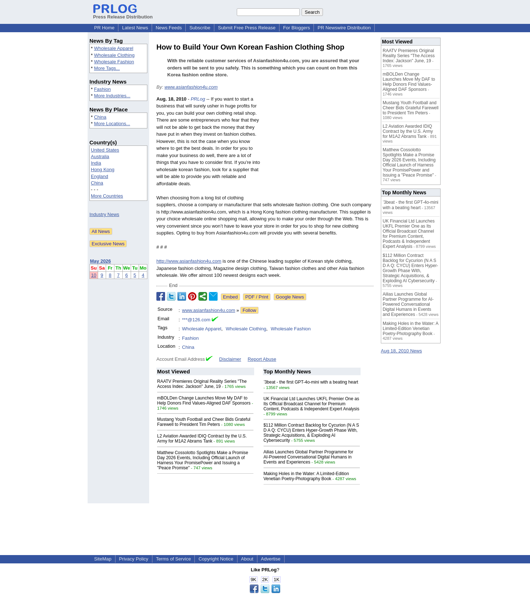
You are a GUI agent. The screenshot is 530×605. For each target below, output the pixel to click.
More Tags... (107, 68)
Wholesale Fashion (114, 61)
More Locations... (112, 123)
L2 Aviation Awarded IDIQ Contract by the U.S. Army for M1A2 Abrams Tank (202, 438)
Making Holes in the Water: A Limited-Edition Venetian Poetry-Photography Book (306, 476)
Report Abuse (262, 359)
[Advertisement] (319, 148)
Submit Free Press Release (246, 27)
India (96, 163)
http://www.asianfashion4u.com (188, 261)
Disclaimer (230, 359)
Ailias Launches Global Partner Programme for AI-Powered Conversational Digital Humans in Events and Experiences (308, 457)
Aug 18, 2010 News (401, 351)
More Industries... (112, 95)
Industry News (104, 214)
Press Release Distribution (123, 14)
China (100, 117)
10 (93, 275)
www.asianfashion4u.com (191, 87)
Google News (290, 297)
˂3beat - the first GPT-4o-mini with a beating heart (311, 382)
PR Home (104, 27)
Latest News (135, 27)
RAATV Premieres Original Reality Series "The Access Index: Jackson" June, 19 (202, 384)
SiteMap (103, 559)
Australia (100, 156)
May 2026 (100, 261)
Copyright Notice (215, 559)
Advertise (271, 559)
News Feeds (169, 27)
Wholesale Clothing (114, 55)
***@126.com (196, 319)
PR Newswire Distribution (344, 27)
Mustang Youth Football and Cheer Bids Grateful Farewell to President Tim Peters (204, 422)
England (99, 176)
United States (105, 150)
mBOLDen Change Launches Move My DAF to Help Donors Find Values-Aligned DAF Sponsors (204, 400)
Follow (249, 310)
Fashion (102, 89)
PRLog (198, 99)
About (247, 559)
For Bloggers (296, 27)
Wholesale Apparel (113, 48)
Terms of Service (173, 559)
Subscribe (199, 27)
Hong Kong (102, 169)
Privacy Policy (133, 559)
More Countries (107, 196)
